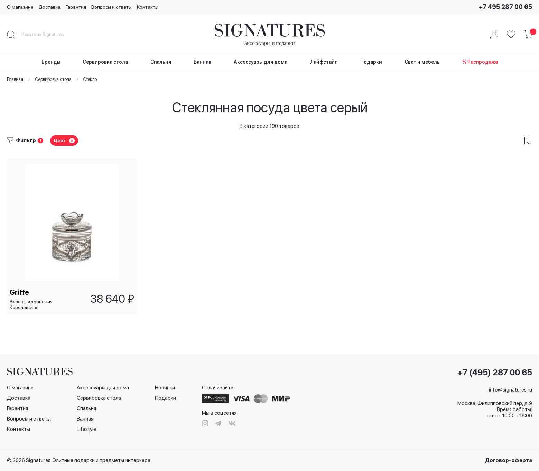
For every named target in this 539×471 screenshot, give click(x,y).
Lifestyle (86, 429)
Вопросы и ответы (111, 7)
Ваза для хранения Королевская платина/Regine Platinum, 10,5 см (38, 304)
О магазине (20, 7)
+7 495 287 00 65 (505, 6)
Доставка (50, 7)
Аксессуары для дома (103, 388)
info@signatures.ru (510, 390)
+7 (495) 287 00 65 (494, 372)
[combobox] (48, 34)
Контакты (147, 7)
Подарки (165, 398)
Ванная (85, 419)
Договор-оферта (508, 460)
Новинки (165, 388)
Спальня (86, 408)
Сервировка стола (99, 398)
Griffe (20, 292)
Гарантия (76, 7)
